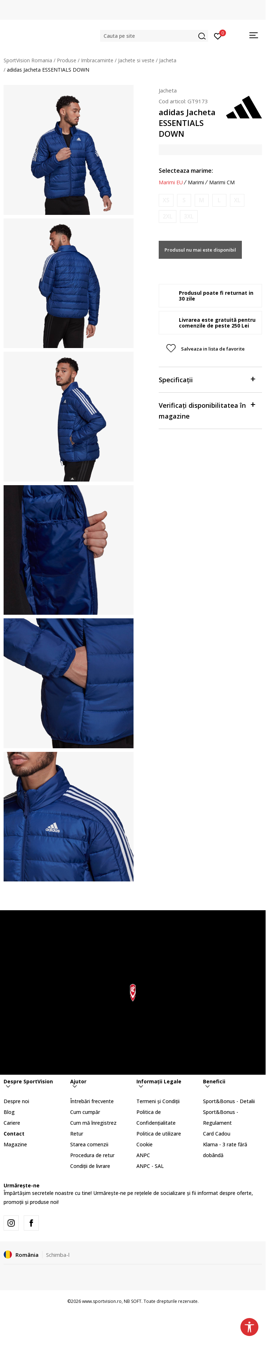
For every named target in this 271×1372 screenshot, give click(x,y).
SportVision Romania (28, 60)
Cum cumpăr (85, 1112)
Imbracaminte (97, 60)
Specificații (207, 379)
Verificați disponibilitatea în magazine (207, 410)
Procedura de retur (92, 1155)
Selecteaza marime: (186, 170)
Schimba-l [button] (57, 1254)
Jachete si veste (136, 60)
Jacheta (167, 60)
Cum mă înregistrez (93, 1122)
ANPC (143, 1155)
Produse (66, 60)
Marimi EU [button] (171, 182)
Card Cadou (216, 1133)
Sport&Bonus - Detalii (229, 1101)
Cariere (12, 1122)
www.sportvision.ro (102, 1301)
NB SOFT (132, 1301)
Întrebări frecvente (92, 1101)
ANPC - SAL (150, 1166)
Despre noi (16, 1101)
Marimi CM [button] (222, 182)
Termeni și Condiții (158, 1101)
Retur (76, 1133)
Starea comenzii (89, 1144)
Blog (9, 1112)
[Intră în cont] (217, 35)
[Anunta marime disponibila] (166, 200)
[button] (154, 36)
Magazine (15, 1144)
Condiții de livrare (90, 1166)
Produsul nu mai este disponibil (200, 250)
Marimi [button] (196, 182)
